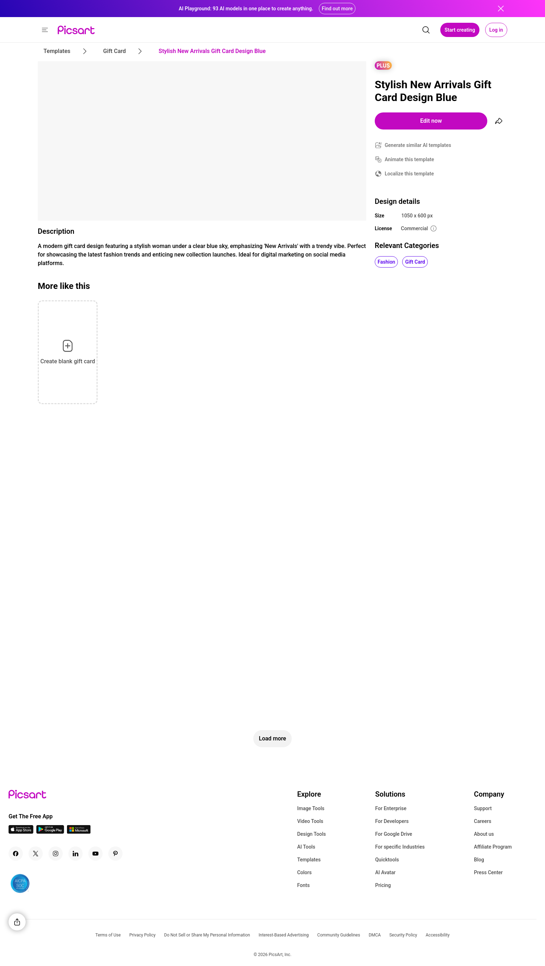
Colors (304, 872)
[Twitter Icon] (35, 853)
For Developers (392, 821)
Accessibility (438, 935)
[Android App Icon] (50, 831)
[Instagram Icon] (55, 853)
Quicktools (387, 859)
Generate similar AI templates (418, 145)
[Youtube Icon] (95, 853)
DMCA (375, 935)
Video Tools (310, 821)
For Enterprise (390, 808)
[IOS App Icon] (21, 831)
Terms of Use (108, 935)
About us (484, 834)
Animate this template (409, 159)
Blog (479, 859)
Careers (483, 821)
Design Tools (311, 834)
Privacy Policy (142, 935)
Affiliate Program (493, 847)
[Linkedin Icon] (75, 853)
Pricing (383, 885)
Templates (309, 859)
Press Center (488, 872)
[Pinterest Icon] (115, 853)
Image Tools (311, 808)
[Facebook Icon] (16, 853)
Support (483, 808)
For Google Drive (393, 834)
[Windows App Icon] (78, 831)
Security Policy (403, 935)
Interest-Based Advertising (284, 935)
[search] (426, 29)
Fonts (303, 885)
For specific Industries (400, 847)
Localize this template (409, 173)
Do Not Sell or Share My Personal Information (207, 935)
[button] (45, 30)
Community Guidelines (338, 935)
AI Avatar (385, 872)
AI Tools (306, 847)
